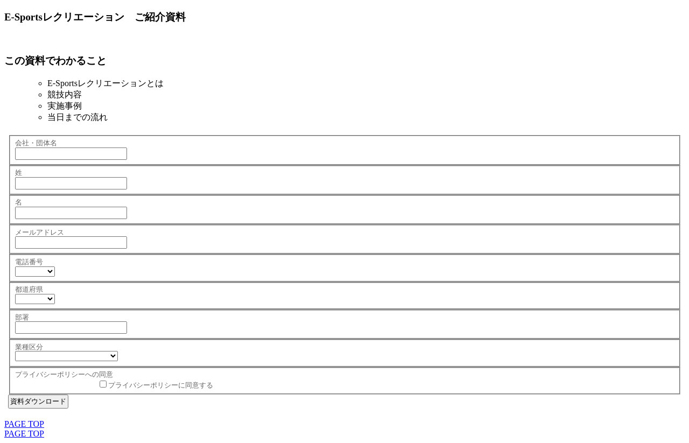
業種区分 (29, 347)
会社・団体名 (36, 143)
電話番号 (29, 262)
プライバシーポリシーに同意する (160, 385)
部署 (22, 317)
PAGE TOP (24, 423)
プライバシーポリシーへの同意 (64, 374)
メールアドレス (39, 232)
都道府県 (29, 289)
